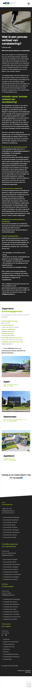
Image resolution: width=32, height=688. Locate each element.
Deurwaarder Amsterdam (11, 519)
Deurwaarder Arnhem (10, 524)
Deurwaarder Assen (9, 526)
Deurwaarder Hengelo (10, 561)
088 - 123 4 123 (7, 510)
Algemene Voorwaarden (11, 643)
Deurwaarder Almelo (9, 563)
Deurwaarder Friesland (10, 571)
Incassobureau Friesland (11, 613)
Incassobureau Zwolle (10, 621)
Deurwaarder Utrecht (10, 536)
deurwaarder (19, 205)
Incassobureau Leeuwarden (12, 576)
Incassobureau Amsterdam (11, 601)
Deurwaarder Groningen (11, 531)
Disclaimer (6, 651)
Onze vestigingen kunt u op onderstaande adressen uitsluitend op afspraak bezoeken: (13, 351)
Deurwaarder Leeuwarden (11, 566)
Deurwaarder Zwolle (9, 539)
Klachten (6, 653)
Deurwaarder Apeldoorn (11, 521)
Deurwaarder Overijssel (10, 568)
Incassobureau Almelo (10, 603)
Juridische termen (9, 648)
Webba (28, 672)
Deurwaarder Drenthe (10, 529)
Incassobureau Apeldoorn (11, 606)
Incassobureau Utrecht (10, 581)
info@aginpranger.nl (8, 294)
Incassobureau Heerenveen (11, 618)
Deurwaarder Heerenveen (11, 534)
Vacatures (6, 641)
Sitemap (28, 673)
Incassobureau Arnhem (10, 608)
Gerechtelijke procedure (11, 656)
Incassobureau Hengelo (10, 573)
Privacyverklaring (8, 646)
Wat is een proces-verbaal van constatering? (15, 40)
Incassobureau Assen (9, 611)
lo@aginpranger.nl (7, 344)
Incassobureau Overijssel (11, 578)
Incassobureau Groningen (11, 616)
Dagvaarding (7, 661)
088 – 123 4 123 (5, 323)
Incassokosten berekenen (11, 658)
